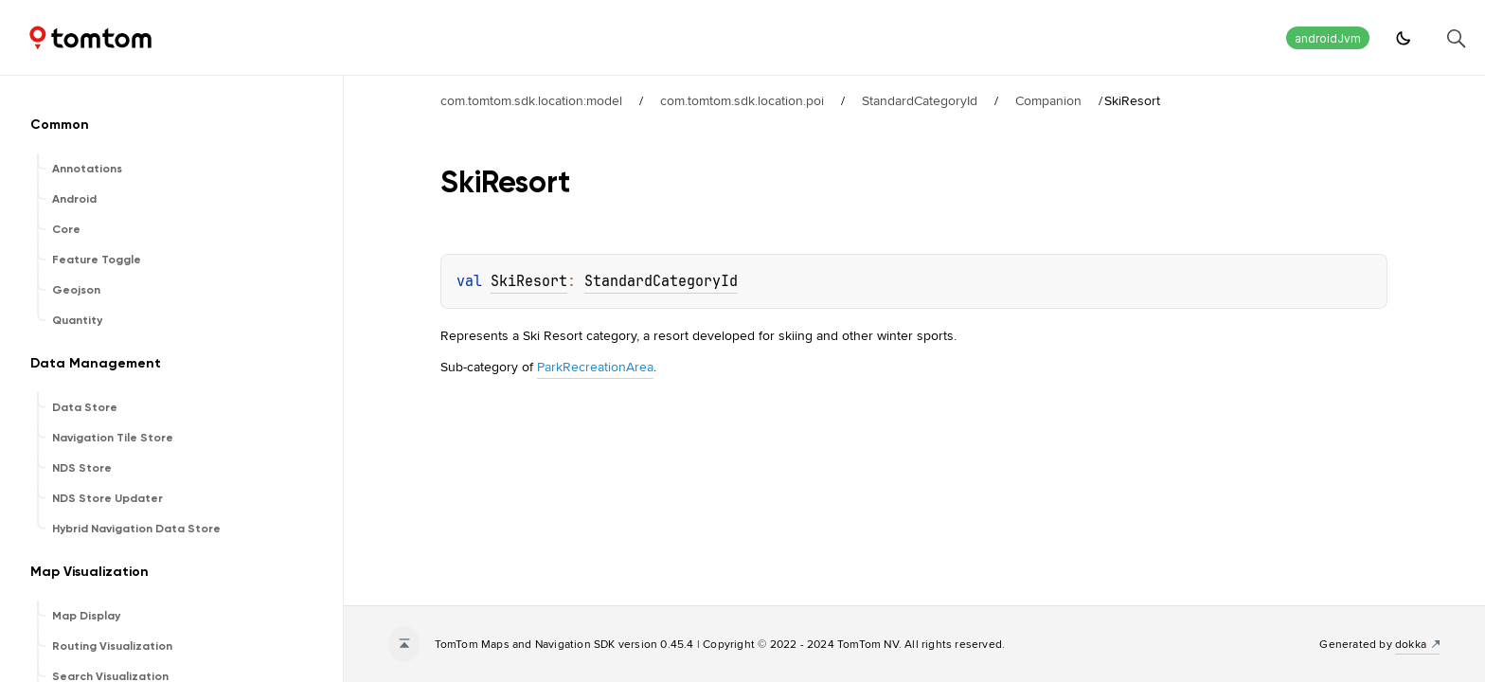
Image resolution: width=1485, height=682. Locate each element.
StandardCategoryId (919, 100)
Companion (1048, 100)
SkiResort (529, 281)
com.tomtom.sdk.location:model (531, 100)
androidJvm (1328, 38)
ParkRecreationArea (595, 366)
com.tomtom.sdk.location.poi (742, 100)
